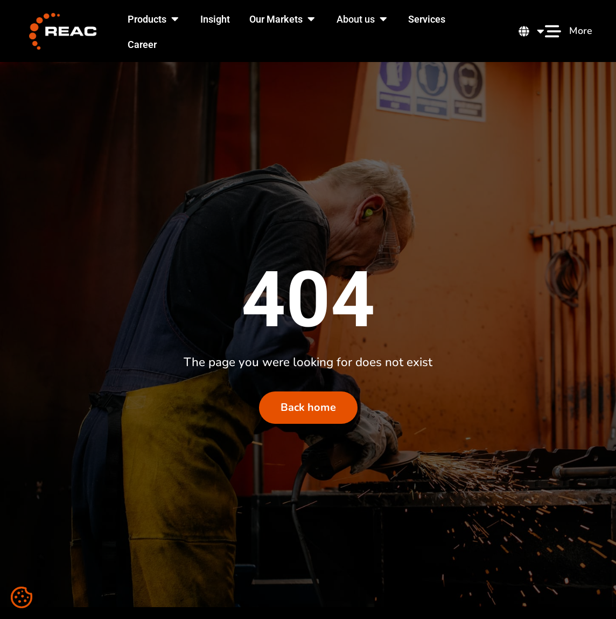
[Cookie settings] (21, 597)
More (580, 30)
